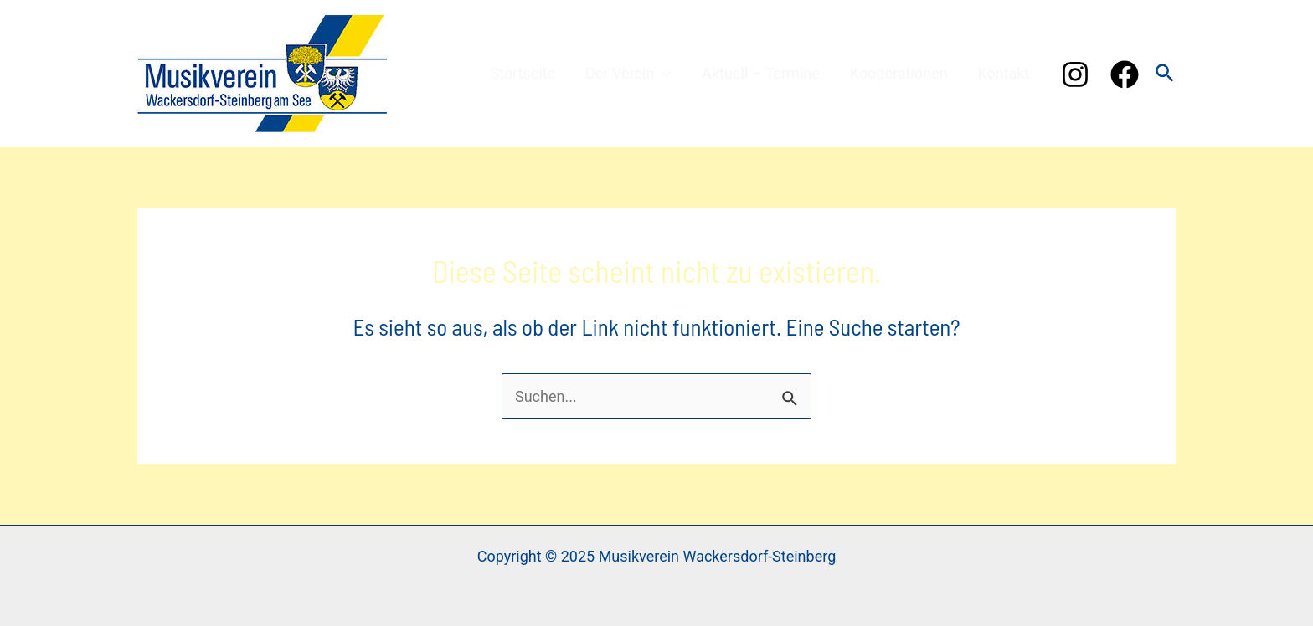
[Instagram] (1075, 74)
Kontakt (1003, 73)
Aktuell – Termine (761, 73)
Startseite (523, 73)
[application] (663, 73)
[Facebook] (1124, 74)
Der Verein (628, 73)
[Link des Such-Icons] (1166, 74)
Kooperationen (899, 73)
